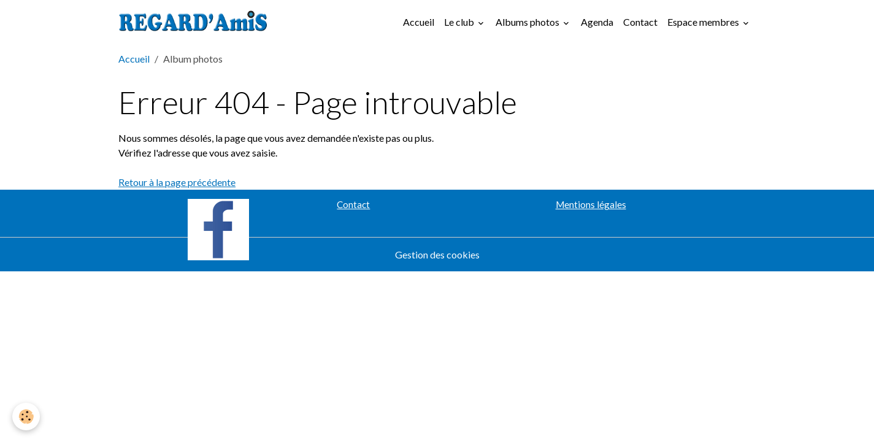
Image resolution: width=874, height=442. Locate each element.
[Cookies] (26, 416)
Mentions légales (591, 204)
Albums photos (528, 22)
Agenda (597, 22)
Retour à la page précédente (177, 182)
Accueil (418, 22)
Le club (460, 22)
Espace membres (704, 22)
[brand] (195, 22)
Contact (640, 22)
